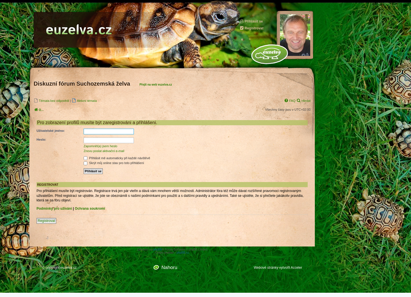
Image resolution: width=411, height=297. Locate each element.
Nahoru (169, 267)
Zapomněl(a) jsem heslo (100, 146)
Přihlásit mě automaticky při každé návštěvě (117, 158)
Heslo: (41, 139)
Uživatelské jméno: (51, 130)
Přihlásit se (251, 21)
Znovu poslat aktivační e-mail (104, 151)
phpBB (157, 249)
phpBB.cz (183, 252)
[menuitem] (51, 100)
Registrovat (251, 28)
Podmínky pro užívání (54, 209)
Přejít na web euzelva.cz (156, 84)
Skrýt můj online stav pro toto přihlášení (114, 163)
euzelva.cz (69, 268)
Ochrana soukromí (90, 209)
